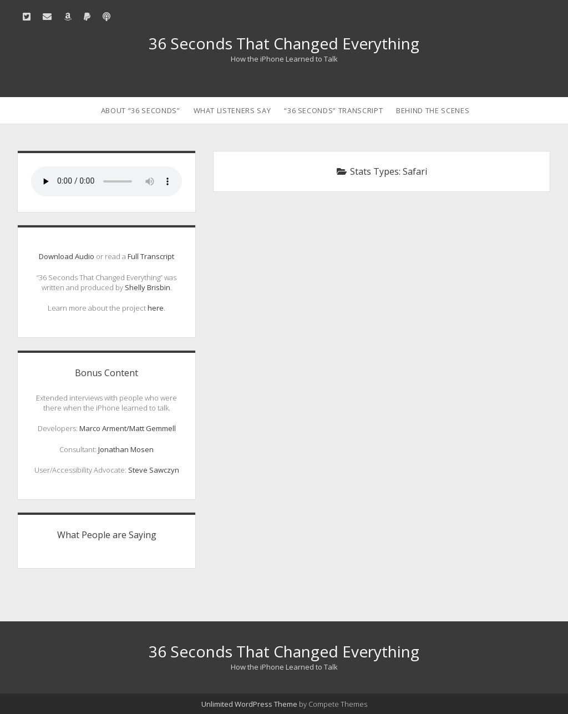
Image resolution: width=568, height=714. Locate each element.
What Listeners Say (232, 110)
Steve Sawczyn (153, 470)
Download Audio (66, 256)
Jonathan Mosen (126, 449)
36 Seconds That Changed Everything (284, 43)
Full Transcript (151, 256)
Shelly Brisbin (147, 287)
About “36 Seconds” (140, 110)
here (156, 308)
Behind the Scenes (432, 110)
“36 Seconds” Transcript (333, 110)
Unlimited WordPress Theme (249, 704)
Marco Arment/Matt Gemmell (127, 428)
